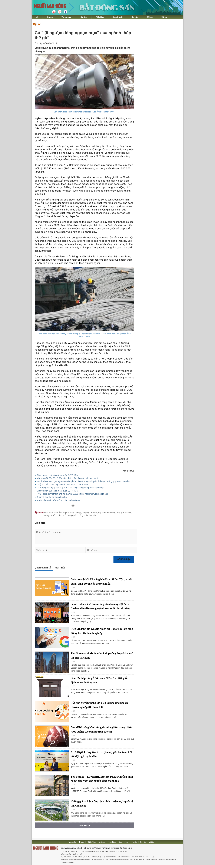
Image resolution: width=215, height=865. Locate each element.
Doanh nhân (118, 17)
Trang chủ (72, 842)
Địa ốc (37, 24)
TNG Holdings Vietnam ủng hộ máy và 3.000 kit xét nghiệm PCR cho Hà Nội (72, 494)
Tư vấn (135, 17)
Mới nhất (60, 567)
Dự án (50, 17)
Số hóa (150, 17)
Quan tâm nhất (43, 567)
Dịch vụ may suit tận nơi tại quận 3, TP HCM (57, 475)
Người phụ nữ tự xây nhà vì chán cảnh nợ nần (58, 500)
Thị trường (66, 17)
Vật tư (164, 17)
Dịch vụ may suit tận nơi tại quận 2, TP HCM (57, 491)
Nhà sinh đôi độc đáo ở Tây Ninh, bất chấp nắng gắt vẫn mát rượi (67, 478)
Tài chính (100, 17)
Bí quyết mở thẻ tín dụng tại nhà (52, 497)
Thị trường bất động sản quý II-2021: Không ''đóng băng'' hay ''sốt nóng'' (70, 487)
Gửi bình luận (123, 559)
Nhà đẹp (83, 17)
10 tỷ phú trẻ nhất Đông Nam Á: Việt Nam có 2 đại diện (62, 484)
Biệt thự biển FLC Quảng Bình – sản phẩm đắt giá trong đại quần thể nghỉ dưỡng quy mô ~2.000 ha (83, 481)
